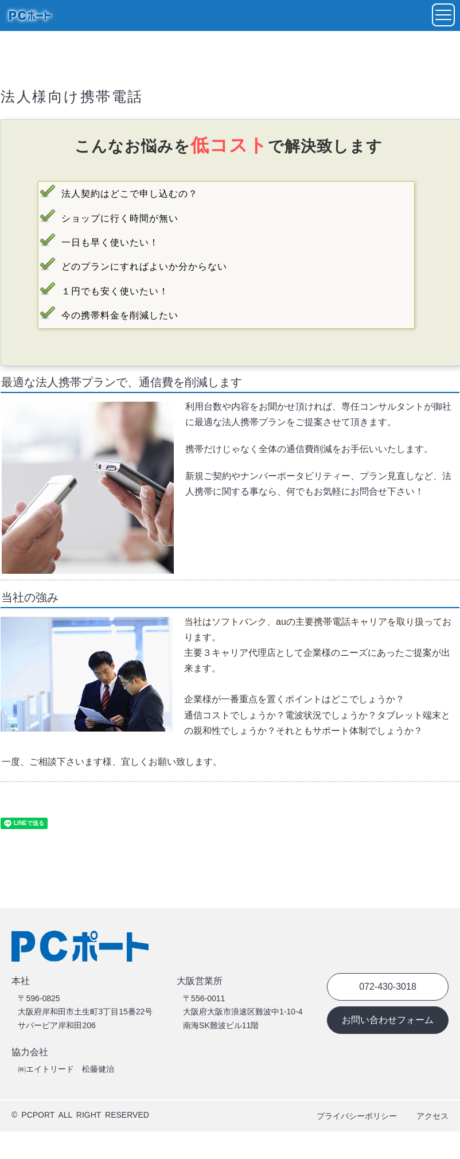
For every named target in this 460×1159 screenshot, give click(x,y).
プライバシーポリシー (357, 1116)
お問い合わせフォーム (388, 1020)
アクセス (432, 1116)
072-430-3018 (387, 986)
